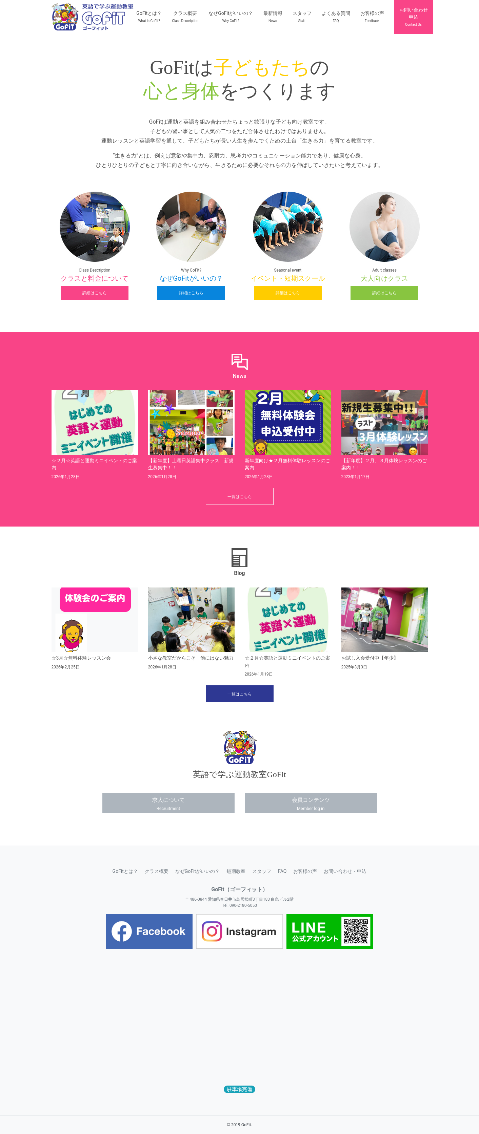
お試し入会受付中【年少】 (369, 658)
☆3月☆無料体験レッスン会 (81, 658)
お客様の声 (305, 871)
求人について (168, 804)
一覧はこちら (239, 496)
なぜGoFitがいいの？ (197, 871)
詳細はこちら (94, 293)
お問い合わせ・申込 (345, 871)
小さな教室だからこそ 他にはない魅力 (191, 658)
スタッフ (261, 871)
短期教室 (235, 871)
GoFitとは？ (125, 871)
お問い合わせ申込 (413, 16)
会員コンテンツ (311, 804)
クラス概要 (156, 871)
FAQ (282, 871)
